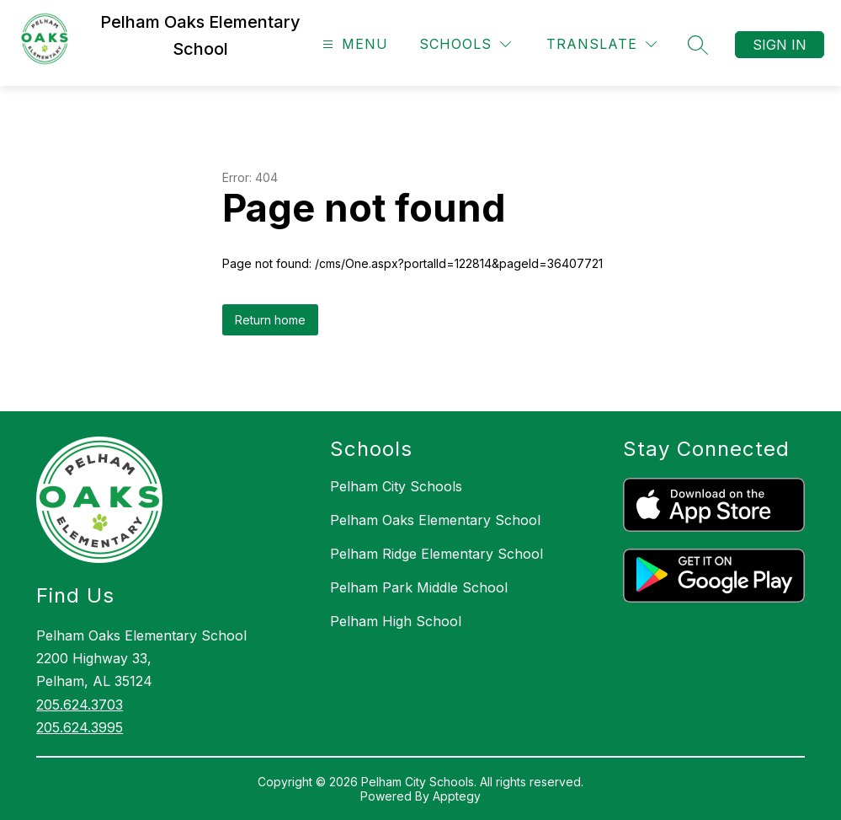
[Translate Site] (601, 44)
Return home (270, 320)
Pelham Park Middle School (419, 587)
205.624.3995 (79, 727)
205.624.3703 (79, 704)
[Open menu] (353, 44)
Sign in (779, 44)
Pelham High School (395, 621)
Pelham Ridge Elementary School (436, 553)
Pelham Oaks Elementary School (435, 520)
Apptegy (457, 796)
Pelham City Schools (396, 486)
